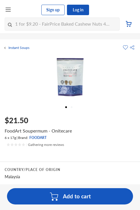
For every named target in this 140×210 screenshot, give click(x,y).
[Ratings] (35, 144)
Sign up (53, 9)
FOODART (38, 137)
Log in (78, 9)
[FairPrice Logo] (26, 9)
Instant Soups (18, 48)
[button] (132, 47)
